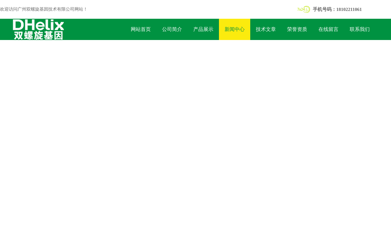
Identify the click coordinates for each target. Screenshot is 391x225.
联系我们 (360, 29)
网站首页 (141, 29)
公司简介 (172, 29)
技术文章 (266, 29)
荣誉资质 (297, 29)
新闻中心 (235, 29)
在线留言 (328, 29)
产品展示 (203, 29)
